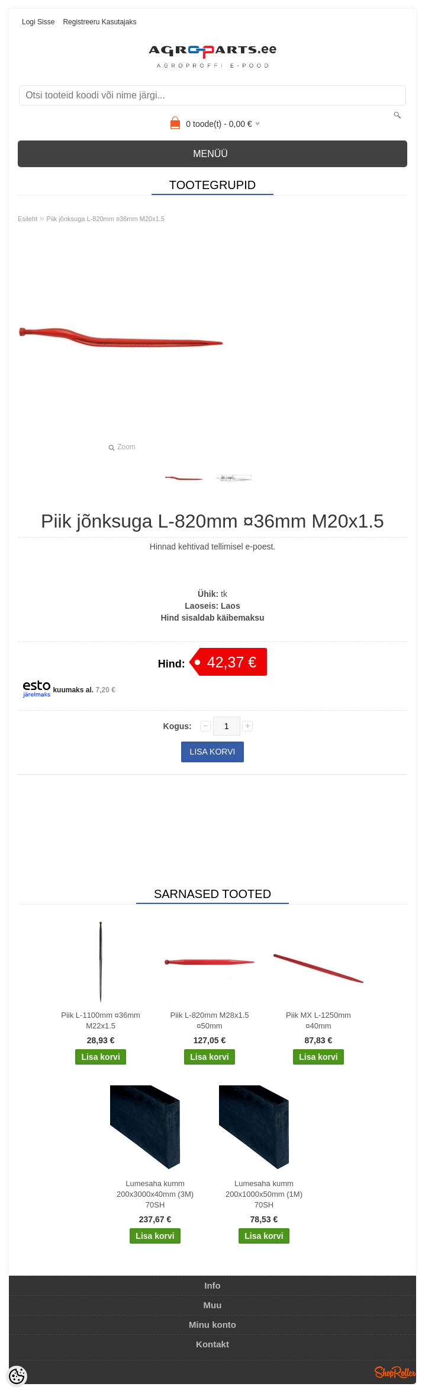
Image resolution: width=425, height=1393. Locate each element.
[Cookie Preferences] (16, 1376)
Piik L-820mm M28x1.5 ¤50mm (209, 1020)
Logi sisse (38, 22)
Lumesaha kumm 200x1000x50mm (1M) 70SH (264, 1194)
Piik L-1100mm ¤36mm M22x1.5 (100, 1020)
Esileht (27, 218)
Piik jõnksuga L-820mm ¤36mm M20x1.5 (106, 218)
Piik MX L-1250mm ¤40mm (318, 1020)
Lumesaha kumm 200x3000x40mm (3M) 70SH (155, 1194)
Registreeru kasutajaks (99, 22)
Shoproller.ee (395, 1372)
